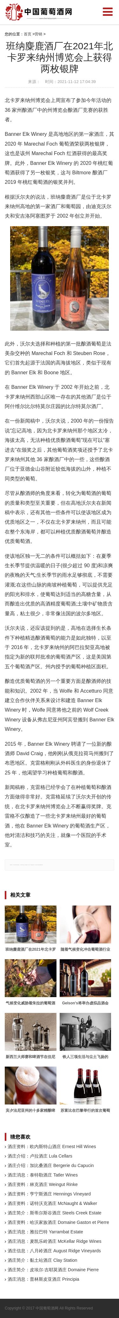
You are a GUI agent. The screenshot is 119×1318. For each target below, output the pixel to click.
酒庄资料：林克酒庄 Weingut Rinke (43, 1184)
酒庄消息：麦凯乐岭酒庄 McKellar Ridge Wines (55, 1241)
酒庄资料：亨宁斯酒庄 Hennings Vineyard (49, 1193)
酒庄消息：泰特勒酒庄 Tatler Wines (43, 1174)
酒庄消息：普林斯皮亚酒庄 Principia (43, 1279)
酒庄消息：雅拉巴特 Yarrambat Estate (45, 1231)
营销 (38, 34)
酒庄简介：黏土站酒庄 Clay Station (42, 1260)
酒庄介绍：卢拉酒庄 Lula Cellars (40, 1156)
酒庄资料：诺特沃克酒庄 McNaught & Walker (52, 1203)
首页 (27, 34)
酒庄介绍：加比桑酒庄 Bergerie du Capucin (51, 1165)
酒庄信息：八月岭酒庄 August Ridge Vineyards (54, 1250)
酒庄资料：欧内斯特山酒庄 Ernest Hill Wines (52, 1146)
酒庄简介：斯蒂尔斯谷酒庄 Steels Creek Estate (55, 1212)
